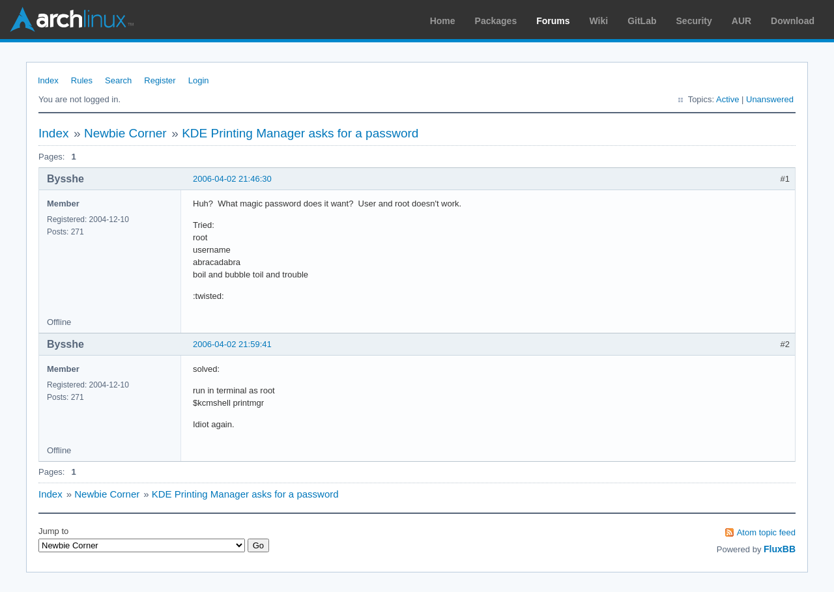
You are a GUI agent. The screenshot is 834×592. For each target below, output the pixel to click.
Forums (552, 21)
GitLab (641, 21)
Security (694, 21)
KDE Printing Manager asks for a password (300, 133)
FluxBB (780, 549)
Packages (496, 21)
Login (198, 80)
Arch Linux (72, 20)
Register (159, 80)
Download (792, 21)
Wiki (599, 21)
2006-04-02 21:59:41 (232, 344)
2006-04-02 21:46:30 (232, 179)
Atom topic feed (766, 532)
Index (48, 80)
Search (118, 80)
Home (442, 21)
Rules (82, 80)
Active (727, 99)
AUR (741, 21)
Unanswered (770, 99)
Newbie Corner (125, 133)
